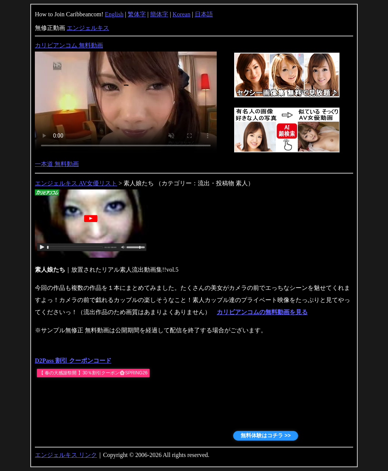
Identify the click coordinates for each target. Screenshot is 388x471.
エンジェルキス (88, 28)
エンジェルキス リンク (66, 455)
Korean (181, 14)
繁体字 (137, 14)
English (114, 14)
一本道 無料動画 (57, 164)
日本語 (204, 14)
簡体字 (159, 14)
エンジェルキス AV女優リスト (76, 183)
